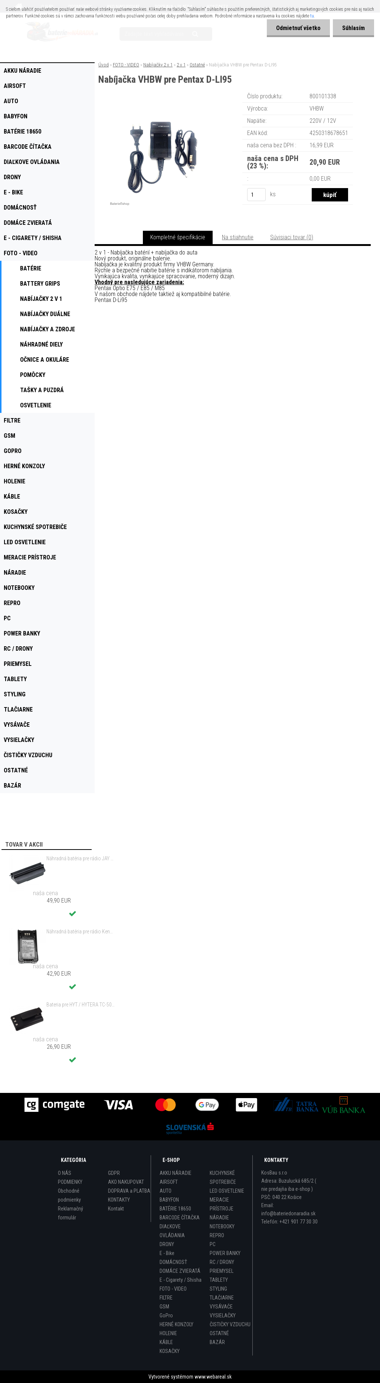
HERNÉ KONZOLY (176, 1324)
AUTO (165, 1191)
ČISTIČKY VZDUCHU (230, 1324)
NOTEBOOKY (222, 1226)
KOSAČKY (170, 1351)
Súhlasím (353, 28)
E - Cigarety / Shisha (181, 1280)
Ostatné (197, 65)
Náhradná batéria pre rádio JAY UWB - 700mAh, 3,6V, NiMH (80, 858)
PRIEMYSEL (221, 1271)
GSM (164, 1307)
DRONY (167, 1244)
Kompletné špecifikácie (177, 237)
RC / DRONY (222, 1262)
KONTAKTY (119, 1200)
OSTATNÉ (219, 1333)
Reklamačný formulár (70, 1213)
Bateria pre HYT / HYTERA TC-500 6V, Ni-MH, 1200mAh (80, 1005)
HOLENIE (168, 1333)
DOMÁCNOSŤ (173, 1262)
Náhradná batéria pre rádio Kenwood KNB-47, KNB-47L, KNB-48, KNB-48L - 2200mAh (80, 931)
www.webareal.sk (213, 1377)
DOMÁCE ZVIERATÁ (180, 1271)
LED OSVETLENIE (227, 1191)
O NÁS (64, 1173)
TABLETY (219, 1280)
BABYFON (169, 1200)
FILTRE (166, 1298)
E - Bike (167, 1253)
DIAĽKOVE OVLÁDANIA (172, 1230)
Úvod (103, 65)
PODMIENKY (70, 1182)
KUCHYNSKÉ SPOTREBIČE (223, 1177)
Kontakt (116, 1209)
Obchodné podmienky (69, 1195)
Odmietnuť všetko (298, 28)
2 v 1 (181, 65)
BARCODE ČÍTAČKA (180, 1218)
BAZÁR (217, 1342)
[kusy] (256, 194)
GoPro (166, 1315)
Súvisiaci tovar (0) (291, 237)
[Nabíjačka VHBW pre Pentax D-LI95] (163, 101)
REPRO (217, 1235)
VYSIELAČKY (223, 1315)
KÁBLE (166, 1342)
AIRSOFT (169, 1182)
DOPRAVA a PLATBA (129, 1191)
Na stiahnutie (237, 237)
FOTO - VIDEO (126, 65)
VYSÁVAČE (221, 1307)
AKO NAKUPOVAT (126, 1182)
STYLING (218, 1289)
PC (213, 1244)
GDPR (114, 1173)
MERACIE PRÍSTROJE (221, 1204)
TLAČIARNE (222, 1298)
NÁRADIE (219, 1218)
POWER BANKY (225, 1253)
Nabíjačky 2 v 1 (158, 65)
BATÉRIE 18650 (175, 1209)
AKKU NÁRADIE (175, 1173)
